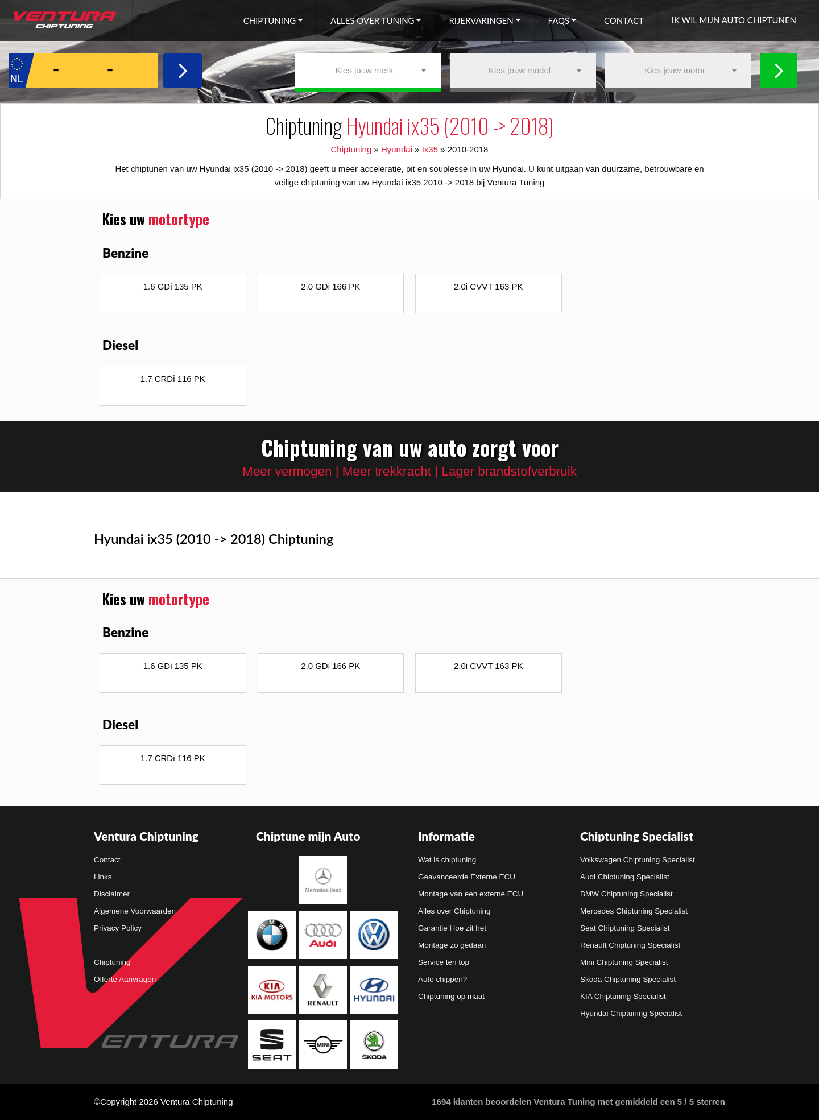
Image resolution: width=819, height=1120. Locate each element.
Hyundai (396, 149)
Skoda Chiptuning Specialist (628, 979)
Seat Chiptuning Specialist (625, 928)
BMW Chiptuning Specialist (626, 894)
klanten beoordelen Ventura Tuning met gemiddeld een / (578, 1101)
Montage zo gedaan (452, 945)
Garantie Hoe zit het (452, 928)
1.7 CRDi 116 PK (172, 378)
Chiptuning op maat (451, 996)
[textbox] (368, 70)
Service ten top (443, 962)
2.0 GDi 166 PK (330, 286)
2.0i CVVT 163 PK (488, 286)
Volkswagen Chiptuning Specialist (637, 860)
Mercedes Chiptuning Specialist (634, 911)
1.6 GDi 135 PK (172, 286)
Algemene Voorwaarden (135, 911)
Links (103, 877)
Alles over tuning (372, 20)
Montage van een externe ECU (470, 894)
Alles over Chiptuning (454, 911)
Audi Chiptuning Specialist (624, 877)
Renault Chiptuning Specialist (630, 945)
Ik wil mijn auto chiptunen (734, 20)
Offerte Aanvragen (125, 979)
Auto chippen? (442, 979)
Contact (624, 20)
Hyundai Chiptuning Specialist (631, 1013)
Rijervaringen (481, 20)
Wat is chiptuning (447, 860)
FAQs (559, 20)
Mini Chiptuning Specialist (624, 962)
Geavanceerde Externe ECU (466, 877)
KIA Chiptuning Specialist (623, 996)
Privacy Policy (118, 928)
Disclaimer (112, 894)
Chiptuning (269, 20)
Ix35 (430, 149)
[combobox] (368, 70)
